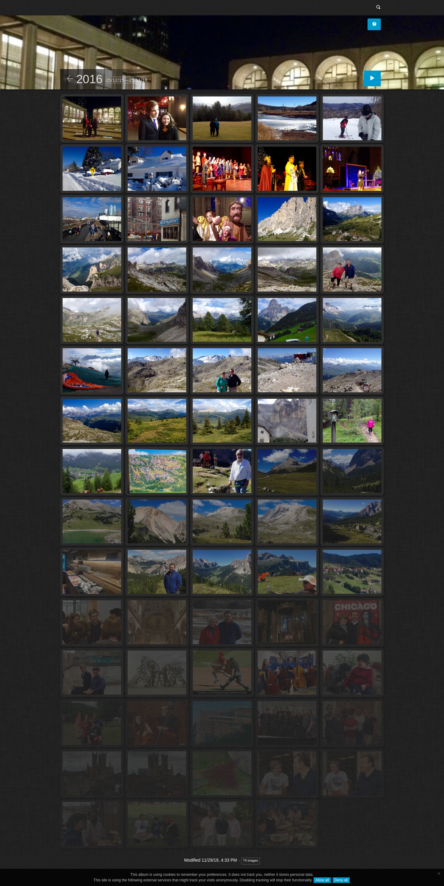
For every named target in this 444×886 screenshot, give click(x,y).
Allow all (322, 880)
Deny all (341, 880)
